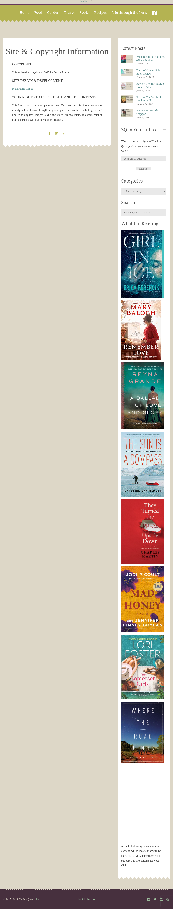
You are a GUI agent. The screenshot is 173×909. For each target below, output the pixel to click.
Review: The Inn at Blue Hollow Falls (150, 85)
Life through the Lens (129, 12)
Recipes (100, 12)
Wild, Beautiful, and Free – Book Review (150, 58)
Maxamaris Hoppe (22, 88)
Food (38, 12)
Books (84, 12)
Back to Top (86, 899)
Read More (86, 1)
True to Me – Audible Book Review (148, 72)
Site (37, 899)
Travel (69, 12)
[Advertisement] (143, 807)
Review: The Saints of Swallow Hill (148, 98)
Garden (53, 12)
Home (24, 12)
